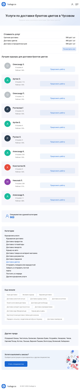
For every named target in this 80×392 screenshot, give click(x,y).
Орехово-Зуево (42, 338)
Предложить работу (57, 69)
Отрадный (9, 338)
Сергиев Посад (10, 341)
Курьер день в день (38, 311)
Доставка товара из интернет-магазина (21, 253)
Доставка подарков (14, 259)
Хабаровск (65, 341)
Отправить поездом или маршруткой (20, 265)
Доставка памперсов (54, 319)
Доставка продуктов (14, 242)
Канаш (16, 338)
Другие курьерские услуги (16, 277)
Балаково (32, 338)
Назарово (62, 338)
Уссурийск (53, 338)
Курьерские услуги (12, 236)
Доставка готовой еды (15, 244)
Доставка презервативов (43, 307)
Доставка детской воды (39, 303)
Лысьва (26, 341)
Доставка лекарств (13, 247)
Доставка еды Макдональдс (16, 311)
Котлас (19, 341)
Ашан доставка (12, 295)
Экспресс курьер (28, 295)
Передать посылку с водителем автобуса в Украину (24, 319)
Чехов (68, 338)
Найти (8, 271)
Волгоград (48, 341)
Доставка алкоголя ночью (16, 299)
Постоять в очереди (14, 274)
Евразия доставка (45, 295)
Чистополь (23, 338)
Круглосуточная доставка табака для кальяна (23, 315)
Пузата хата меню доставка (16, 303)
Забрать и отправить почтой (17, 268)
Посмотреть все (69, 49)
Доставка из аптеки (59, 299)
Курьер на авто (12, 250)
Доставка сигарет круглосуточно (18, 307)
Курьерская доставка (14, 239)
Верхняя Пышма (36, 341)
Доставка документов (15, 256)
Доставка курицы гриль (38, 299)
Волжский (56, 341)
